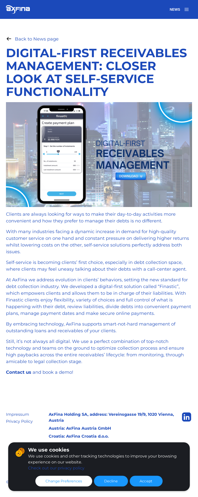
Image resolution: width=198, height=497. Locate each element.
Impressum (17, 414)
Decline (111, 481)
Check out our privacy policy (56, 468)
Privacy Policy (19, 421)
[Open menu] (186, 9)
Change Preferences (63, 481)
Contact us (18, 372)
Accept (146, 481)
